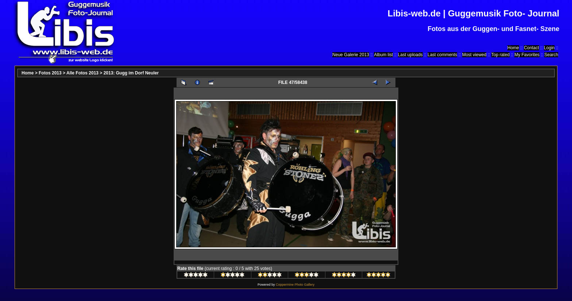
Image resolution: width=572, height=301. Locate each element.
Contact (531, 47)
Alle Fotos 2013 (82, 73)
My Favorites (527, 54)
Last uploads (410, 54)
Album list (383, 54)
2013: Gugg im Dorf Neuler (131, 73)
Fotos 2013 (50, 73)
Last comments (442, 54)
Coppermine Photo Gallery (295, 284)
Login (549, 47)
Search (551, 54)
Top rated (500, 54)
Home (513, 47)
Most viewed (474, 54)
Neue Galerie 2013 (350, 54)
